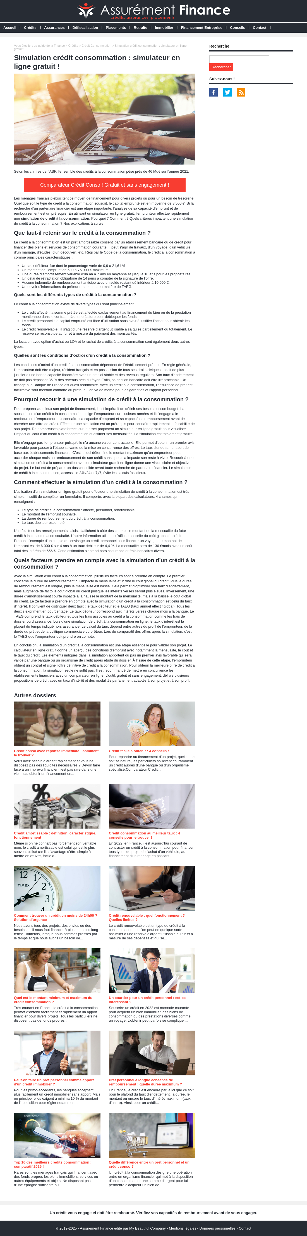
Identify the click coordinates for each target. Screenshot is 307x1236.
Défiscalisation (85, 27)
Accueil (9, 27)
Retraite (140, 27)
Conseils (237, 27)
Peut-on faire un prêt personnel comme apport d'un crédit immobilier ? (54, 1082)
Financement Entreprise (201, 27)
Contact (259, 27)
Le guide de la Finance (49, 45)
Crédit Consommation (96, 45)
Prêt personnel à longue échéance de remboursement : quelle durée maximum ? (145, 1082)
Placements (116, 27)
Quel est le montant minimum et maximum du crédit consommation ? (53, 1000)
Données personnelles (217, 1228)
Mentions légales (182, 1228)
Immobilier (164, 27)
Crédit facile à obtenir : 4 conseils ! (139, 751)
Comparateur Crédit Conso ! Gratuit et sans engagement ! (104, 185)
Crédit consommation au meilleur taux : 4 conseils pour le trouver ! (144, 835)
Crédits (30, 27)
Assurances (54, 27)
